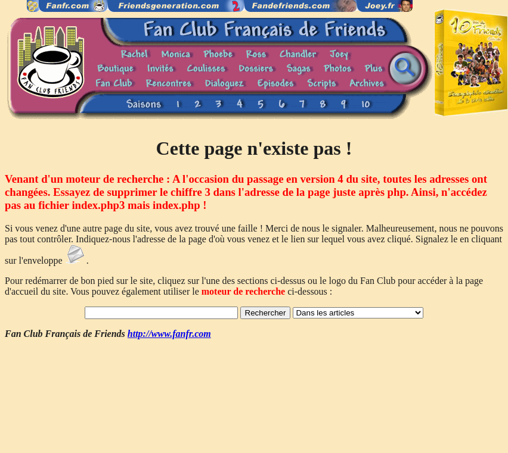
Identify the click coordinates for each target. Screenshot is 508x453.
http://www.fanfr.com (169, 334)
